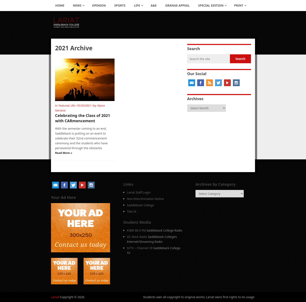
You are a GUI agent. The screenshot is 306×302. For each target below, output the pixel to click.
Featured (64, 105)
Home (59, 5)
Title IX (131, 211)
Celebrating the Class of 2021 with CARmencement (82, 118)
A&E (154, 5)
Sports (119, 5)
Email (191, 82)
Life (137, 5)
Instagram (236, 82)
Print (238, 5)
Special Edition (211, 5)
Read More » (63, 153)
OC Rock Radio (137, 237)
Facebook (200, 82)
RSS (209, 82)
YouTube (227, 82)
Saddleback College (140, 205)
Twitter (218, 82)
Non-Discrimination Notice (145, 199)
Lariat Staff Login (139, 192)
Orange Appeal (177, 5)
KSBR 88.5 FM (136, 230)
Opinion (99, 5)
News (77, 5)
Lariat (55, 297)
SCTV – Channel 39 (140, 248)
